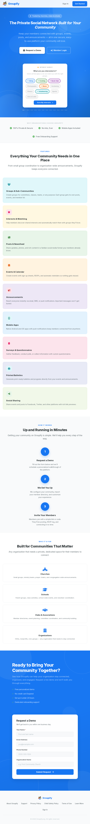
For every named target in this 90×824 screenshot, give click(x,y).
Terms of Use (67, 803)
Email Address (21, 741)
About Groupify (12, 803)
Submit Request (45, 773)
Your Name (21, 731)
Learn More (79, 803)
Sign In (65, 4)
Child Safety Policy (51, 803)
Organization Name (23, 761)
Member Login (59, 50)
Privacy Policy (35, 803)
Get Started (80, 4)
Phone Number (21, 751)
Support (24, 803)
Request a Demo (32, 50)
